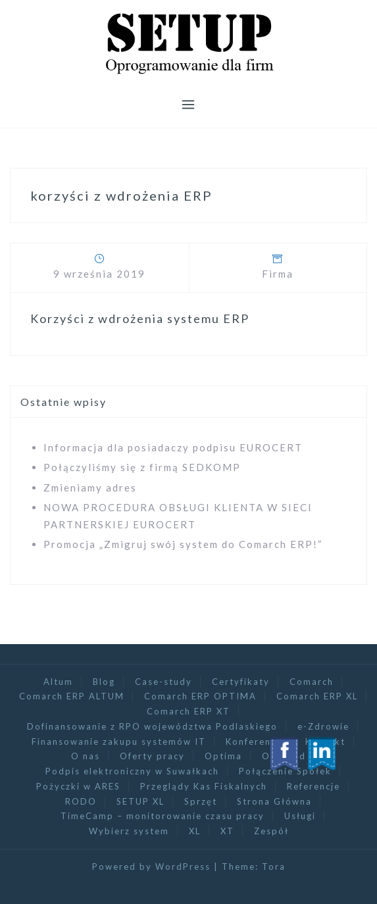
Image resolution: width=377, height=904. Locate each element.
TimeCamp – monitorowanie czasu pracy (162, 816)
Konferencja (256, 741)
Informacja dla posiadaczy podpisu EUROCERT (173, 447)
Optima (223, 756)
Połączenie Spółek (285, 771)
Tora (274, 866)
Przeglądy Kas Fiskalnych (203, 786)
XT (227, 831)
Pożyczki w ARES (78, 786)
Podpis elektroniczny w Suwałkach (132, 771)
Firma (277, 274)
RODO (81, 801)
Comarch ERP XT (188, 711)
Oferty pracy (152, 756)
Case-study (163, 681)
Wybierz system (129, 831)
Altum (58, 681)
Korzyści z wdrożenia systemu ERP (139, 318)
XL (195, 831)
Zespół (271, 831)
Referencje (313, 786)
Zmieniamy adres (90, 487)
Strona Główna (274, 801)
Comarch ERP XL (317, 696)
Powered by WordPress (151, 866)
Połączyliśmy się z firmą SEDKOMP (142, 467)
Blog (104, 681)
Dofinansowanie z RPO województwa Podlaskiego (152, 726)
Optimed (284, 756)
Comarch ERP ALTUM (71, 696)
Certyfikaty (241, 681)
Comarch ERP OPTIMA (200, 696)
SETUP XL (140, 801)
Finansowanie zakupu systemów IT (119, 741)
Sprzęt (200, 801)
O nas (85, 756)
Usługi (300, 816)
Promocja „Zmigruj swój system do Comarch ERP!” (182, 544)
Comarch (311, 681)
